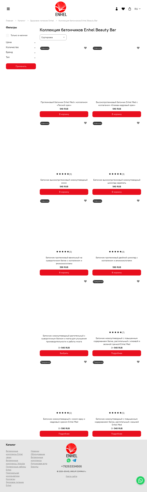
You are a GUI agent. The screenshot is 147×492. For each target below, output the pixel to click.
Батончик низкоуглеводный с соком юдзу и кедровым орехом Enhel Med (64, 420)
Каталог (22, 20)
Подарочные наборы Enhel (16, 468)
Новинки (35, 451)
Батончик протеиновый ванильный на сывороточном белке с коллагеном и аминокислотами (64, 260)
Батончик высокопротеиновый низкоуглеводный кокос (64, 181)
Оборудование (38, 454)
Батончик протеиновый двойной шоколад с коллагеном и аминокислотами (117, 259)
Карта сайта (71, 476)
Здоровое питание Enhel (42, 20)
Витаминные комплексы (37, 459)
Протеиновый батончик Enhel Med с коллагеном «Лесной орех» (64, 103)
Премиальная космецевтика (12, 474)
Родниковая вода (39, 463)
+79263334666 (71, 466)
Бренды (34, 466)
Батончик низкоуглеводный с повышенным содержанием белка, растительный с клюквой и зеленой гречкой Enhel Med (117, 341)
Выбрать (64, 353)
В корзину (64, 114)
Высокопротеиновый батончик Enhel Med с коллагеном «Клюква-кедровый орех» (117, 103)
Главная (10, 20)
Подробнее (116, 353)
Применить (21, 66)
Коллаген (10, 479)
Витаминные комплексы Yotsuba (15, 462)
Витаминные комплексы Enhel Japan (14, 454)
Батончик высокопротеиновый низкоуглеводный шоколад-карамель (116, 181)
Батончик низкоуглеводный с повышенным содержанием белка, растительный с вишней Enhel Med (117, 422)
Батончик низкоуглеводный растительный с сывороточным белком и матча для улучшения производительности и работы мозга (64, 338)
